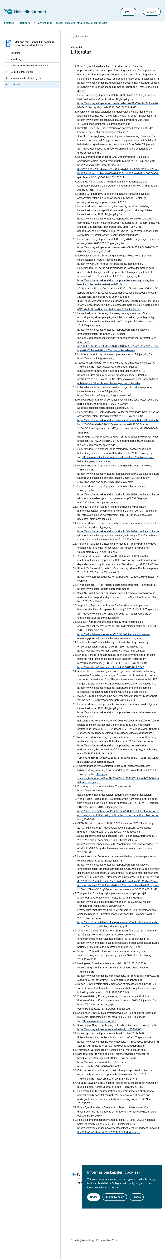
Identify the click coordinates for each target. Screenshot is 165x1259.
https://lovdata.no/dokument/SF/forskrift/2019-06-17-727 (110, 667)
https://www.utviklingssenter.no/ (95, 358)
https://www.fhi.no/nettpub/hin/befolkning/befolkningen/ (110, 263)
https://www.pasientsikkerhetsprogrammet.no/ (104, 588)
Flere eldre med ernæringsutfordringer (26, 65)
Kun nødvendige (114, 1197)
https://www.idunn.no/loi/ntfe (99, 1021)
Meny (153, 11)
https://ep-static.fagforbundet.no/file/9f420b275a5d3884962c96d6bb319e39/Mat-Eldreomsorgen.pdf (118, 778)
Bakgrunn (12, 53)
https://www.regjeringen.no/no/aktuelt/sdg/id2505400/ (109, 1029)
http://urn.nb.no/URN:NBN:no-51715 (116, 1078)
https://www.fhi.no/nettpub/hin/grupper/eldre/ (104, 395)
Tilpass (136, 1197)
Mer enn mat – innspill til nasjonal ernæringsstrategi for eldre (29, 43)
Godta (93, 1197)
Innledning (13, 59)
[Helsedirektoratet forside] (27, 11)
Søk (124, 11)
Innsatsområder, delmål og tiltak (24, 78)
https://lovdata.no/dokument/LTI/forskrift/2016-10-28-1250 (111, 650)
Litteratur (12, 84)
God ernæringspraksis (19, 72)
